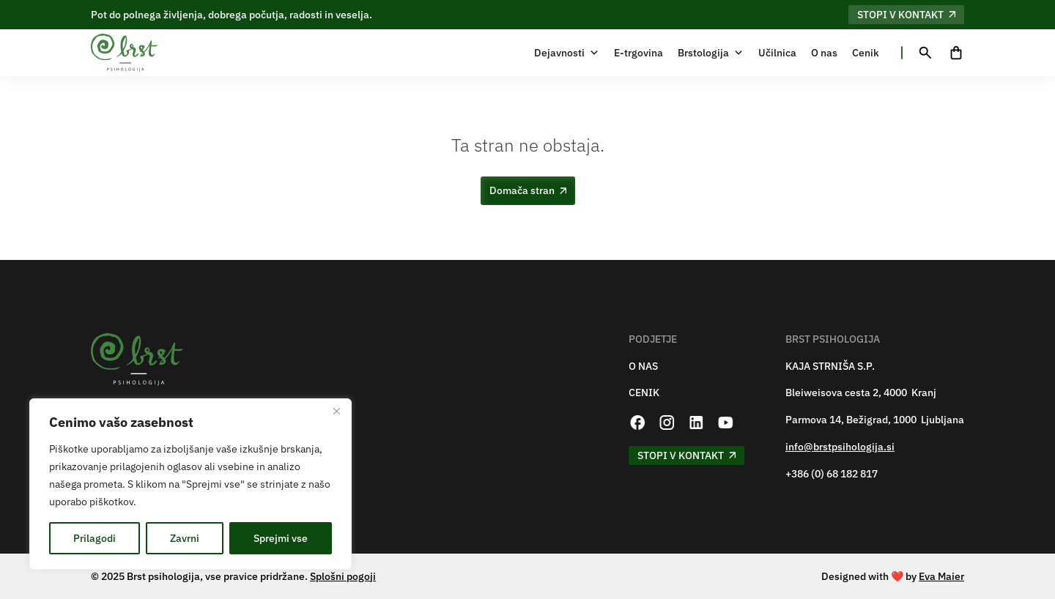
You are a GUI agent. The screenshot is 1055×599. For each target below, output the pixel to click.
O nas (824, 52)
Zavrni (184, 538)
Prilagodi (94, 538)
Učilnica (777, 52)
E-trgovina (638, 52)
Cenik (865, 52)
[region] (190, 484)
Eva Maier (941, 576)
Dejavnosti (566, 52)
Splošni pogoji (343, 576)
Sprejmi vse (280, 538)
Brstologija (711, 52)
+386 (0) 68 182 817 (831, 474)
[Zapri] (336, 411)
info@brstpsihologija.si (840, 447)
